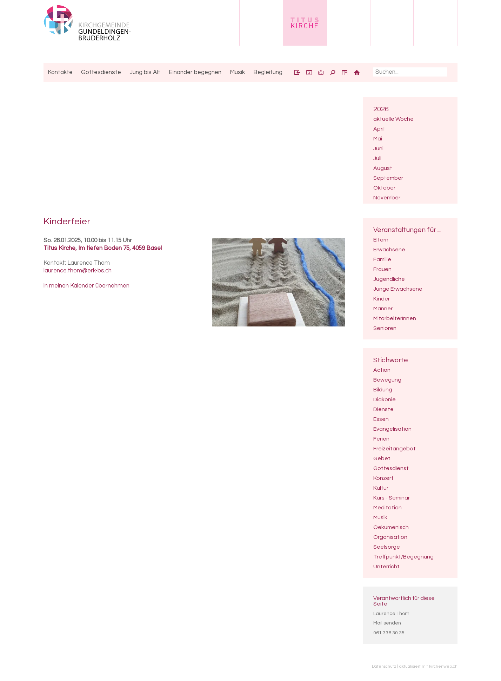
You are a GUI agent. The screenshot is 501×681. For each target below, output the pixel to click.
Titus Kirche (103, 248)
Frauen (382, 269)
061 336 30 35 (389, 632)
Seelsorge (386, 547)
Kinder (381, 299)
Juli (377, 158)
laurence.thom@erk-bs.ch (78, 270)
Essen (381, 419)
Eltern (380, 240)
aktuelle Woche (393, 119)
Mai (377, 138)
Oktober (384, 188)
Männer (383, 308)
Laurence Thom (391, 613)
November (386, 197)
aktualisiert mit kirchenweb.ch (428, 666)
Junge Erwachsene (397, 289)
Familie (382, 259)
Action (381, 370)
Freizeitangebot (394, 448)
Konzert (383, 478)
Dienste (383, 409)
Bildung (382, 389)
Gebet (381, 458)
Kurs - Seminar (391, 498)
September (388, 178)
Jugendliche (389, 279)
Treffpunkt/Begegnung (403, 557)
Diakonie (384, 399)
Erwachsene (389, 249)
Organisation (390, 537)
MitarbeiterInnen (394, 318)
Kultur (380, 488)
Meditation (387, 507)
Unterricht (386, 566)
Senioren (384, 328)
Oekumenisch (391, 527)
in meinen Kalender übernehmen (86, 286)
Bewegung (387, 380)
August (382, 168)
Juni (378, 148)
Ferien (381, 439)
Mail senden (387, 623)
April (379, 129)
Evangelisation (392, 429)
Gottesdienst (391, 468)
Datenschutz (384, 666)
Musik (380, 517)
